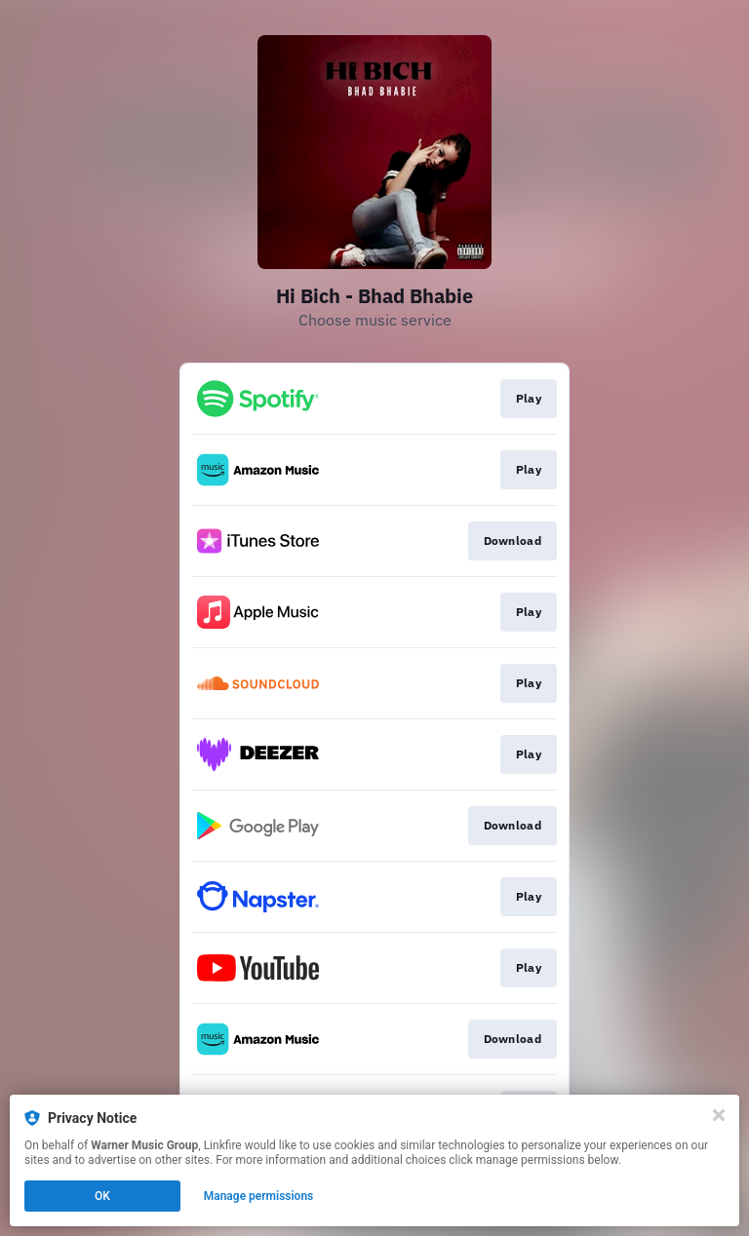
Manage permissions (259, 1196)
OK (102, 1196)
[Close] (718, 1115)
